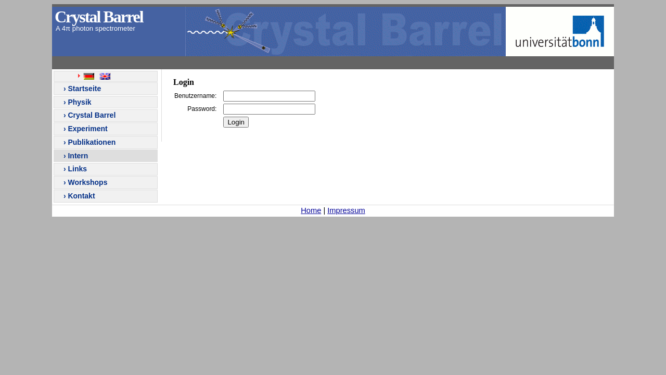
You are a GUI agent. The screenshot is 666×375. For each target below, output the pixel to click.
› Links (74, 169)
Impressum (346, 210)
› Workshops (84, 182)
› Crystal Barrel (88, 115)
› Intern (74, 156)
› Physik (76, 102)
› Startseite (81, 88)
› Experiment (84, 128)
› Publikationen (88, 142)
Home (311, 210)
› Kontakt (78, 196)
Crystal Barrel (99, 16)
